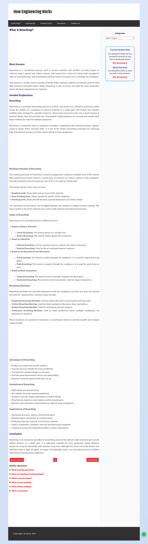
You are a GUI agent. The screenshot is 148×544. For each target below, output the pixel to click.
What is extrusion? (18, 491)
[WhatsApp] (144, 534)
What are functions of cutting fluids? (26, 474)
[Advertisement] (54, 46)
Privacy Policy (46, 23)
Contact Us (75, 23)
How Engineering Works (32, 11)
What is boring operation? (22, 470)
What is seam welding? (20, 482)
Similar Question (17, 460)
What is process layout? (20, 478)
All (55, 460)
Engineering (30, 23)
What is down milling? (20, 486)
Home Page (15, 23)
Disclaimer (61, 23)
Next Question (92, 460)
